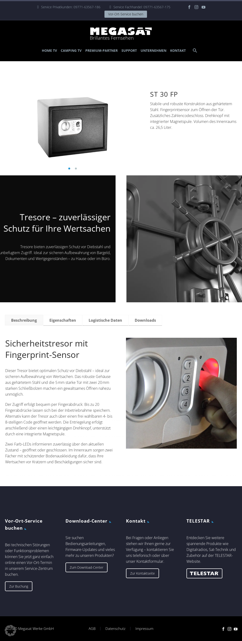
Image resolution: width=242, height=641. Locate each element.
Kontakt (178, 50)
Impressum (144, 628)
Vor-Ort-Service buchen (125, 14)
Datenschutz (115, 628)
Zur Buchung (18, 586)
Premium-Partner (101, 50)
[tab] (24, 320)
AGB (92, 628)
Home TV (49, 50)
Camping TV (71, 50)
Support (129, 50)
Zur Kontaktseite (142, 573)
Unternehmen (153, 50)
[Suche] (194, 50)
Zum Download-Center (86, 567)
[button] (69, 168)
